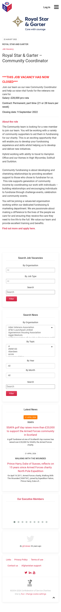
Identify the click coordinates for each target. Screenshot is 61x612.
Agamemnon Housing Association (28, 332)
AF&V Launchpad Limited (28, 330)
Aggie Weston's (28, 335)
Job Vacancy (8, 49)
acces (28, 354)
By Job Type (30, 276)
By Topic (30, 341)
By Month (30, 370)
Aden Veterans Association (28, 327)
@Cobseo (26, 546)
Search (30, 287)
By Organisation (30, 265)
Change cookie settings (36, 594)
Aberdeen (28, 351)
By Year (30, 360)
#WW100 (28, 349)
